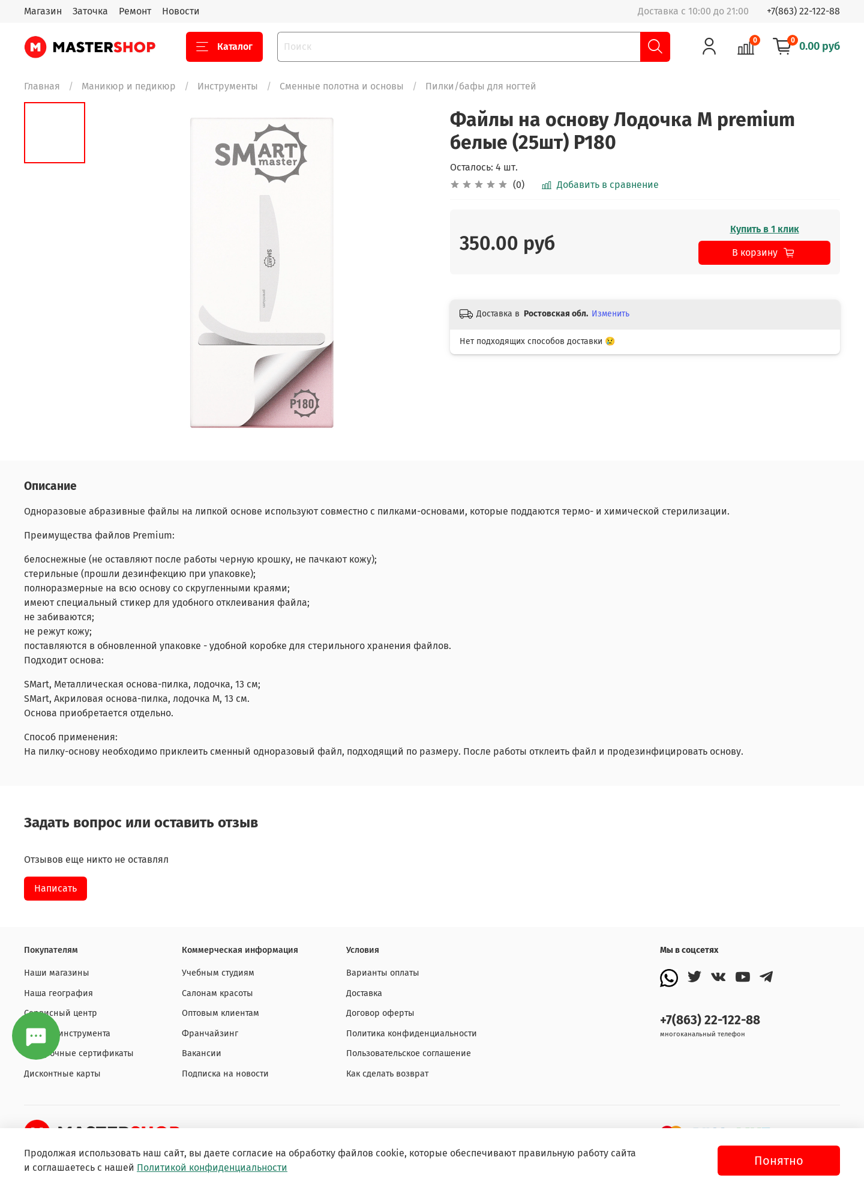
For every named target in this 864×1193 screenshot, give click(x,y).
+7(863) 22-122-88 (803, 11)
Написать (55, 888)
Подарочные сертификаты (79, 1053)
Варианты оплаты (382, 973)
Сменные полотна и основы (342, 86)
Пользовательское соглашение (408, 1053)
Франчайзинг (210, 1033)
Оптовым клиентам (220, 1013)
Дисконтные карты (62, 1074)
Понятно (778, 1160)
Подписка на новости (225, 1074)
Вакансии (201, 1053)
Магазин (43, 11)
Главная (42, 86)
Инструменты (227, 86)
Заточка (90, 11)
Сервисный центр (60, 1013)
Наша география (58, 993)
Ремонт (135, 11)
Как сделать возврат (387, 1074)
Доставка (364, 993)
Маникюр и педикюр (129, 86)
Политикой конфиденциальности (212, 1167)
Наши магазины (56, 973)
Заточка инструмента (67, 1033)
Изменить (610, 314)
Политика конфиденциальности (411, 1033)
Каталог (224, 47)
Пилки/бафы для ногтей (480, 86)
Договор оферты (380, 1013)
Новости (181, 11)
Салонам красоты (217, 993)
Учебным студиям (218, 973)
